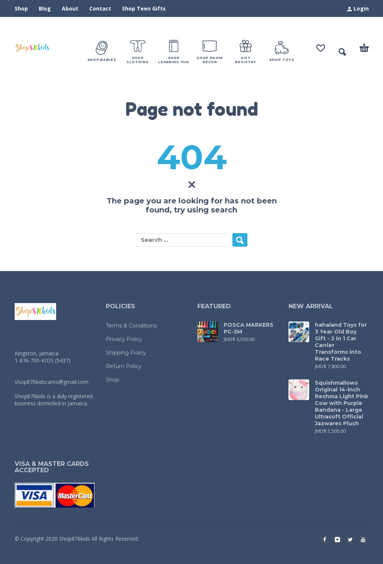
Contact (100, 8)
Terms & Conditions (131, 325)
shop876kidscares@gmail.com (52, 381)
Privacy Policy (124, 339)
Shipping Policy (126, 352)
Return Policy (124, 366)
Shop (21, 8)
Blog (45, 8)
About (70, 8)
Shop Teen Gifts (144, 8)
